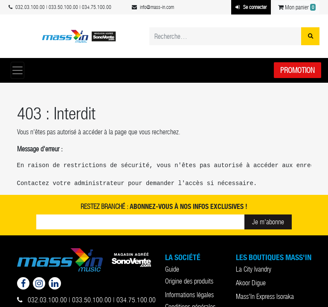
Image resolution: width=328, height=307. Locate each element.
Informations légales (189, 295)
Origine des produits (189, 281)
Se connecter (251, 7)
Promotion (297, 70)
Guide (172, 269)
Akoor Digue (251, 283)
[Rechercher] (310, 36)
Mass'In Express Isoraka (265, 297)
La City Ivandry (253, 269)
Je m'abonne (268, 222)
